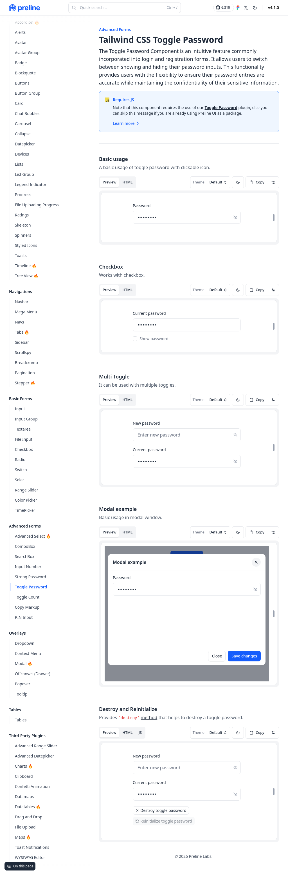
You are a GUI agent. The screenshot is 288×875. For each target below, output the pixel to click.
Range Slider (26, 490)
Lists (19, 164)
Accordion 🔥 (27, 22)
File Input (23, 439)
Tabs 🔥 (22, 332)
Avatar (21, 42)
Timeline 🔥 (26, 265)
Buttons (22, 83)
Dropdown (24, 643)
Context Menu (28, 653)
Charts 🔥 (24, 766)
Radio (20, 459)
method (149, 717)
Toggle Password (31, 587)
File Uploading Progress (37, 204)
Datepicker (25, 144)
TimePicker (25, 510)
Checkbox (24, 449)
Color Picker (26, 500)
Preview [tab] (109, 182)
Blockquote (25, 73)
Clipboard (24, 776)
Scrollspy (23, 352)
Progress (23, 194)
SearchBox (24, 556)
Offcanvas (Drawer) (32, 673)
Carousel (23, 123)
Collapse (23, 133)
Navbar (21, 301)
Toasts (21, 255)
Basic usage (113, 159)
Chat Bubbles (27, 113)
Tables (20, 720)
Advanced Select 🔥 (33, 536)
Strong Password (30, 576)
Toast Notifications (32, 847)
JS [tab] (140, 732)
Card (19, 103)
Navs (19, 322)
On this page (19, 866)
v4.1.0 (273, 7)
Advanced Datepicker (34, 756)
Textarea (23, 429)
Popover (22, 683)
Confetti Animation (32, 786)
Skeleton (23, 225)
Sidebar (22, 342)
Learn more (126, 123)
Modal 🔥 (23, 663)
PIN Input (24, 617)
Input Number (28, 566)
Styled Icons (26, 245)
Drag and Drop (28, 816)
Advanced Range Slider (36, 745)
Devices (22, 154)
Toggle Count (27, 597)
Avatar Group (27, 52)
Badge (21, 62)
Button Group (27, 93)
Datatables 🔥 (28, 806)
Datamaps (24, 796)
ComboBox (25, 546)
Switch (21, 469)
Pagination (25, 372)
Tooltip (21, 694)
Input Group (26, 419)
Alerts (20, 32)
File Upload (25, 827)
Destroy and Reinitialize (128, 709)
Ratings (22, 215)
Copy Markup (27, 607)
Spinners (23, 235)
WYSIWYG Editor (30, 857)
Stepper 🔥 (25, 383)
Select (20, 479)
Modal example (118, 509)
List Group (24, 174)
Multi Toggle (114, 376)
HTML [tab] (127, 182)
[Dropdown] (273, 182)
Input (20, 408)
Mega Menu (26, 311)
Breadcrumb (26, 362)
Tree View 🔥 (27, 275)
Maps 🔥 (23, 837)
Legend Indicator (30, 184)
